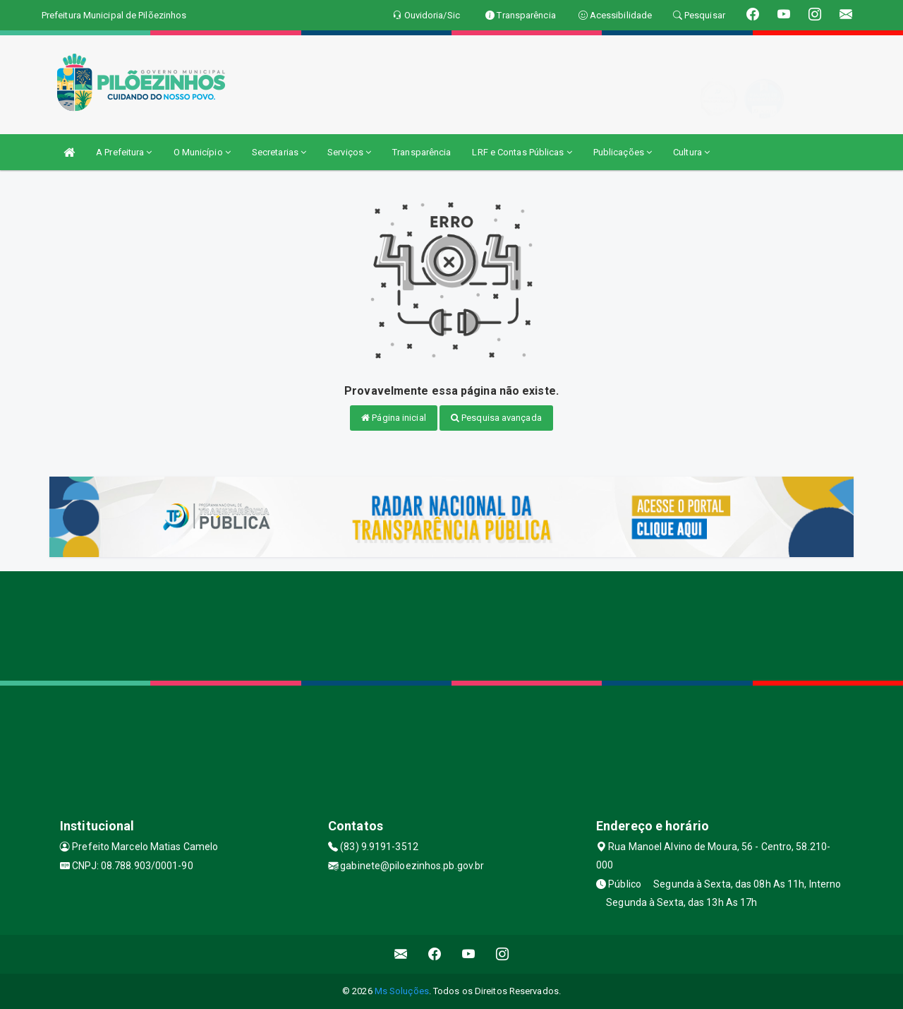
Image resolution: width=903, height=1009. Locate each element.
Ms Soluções (402, 991)
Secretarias (279, 152)
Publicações (622, 152)
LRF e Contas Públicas (521, 152)
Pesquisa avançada (496, 417)
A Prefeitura (124, 152)
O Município (202, 152)
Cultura (691, 152)
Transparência (421, 152)
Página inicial (393, 417)
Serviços (349, 152)
